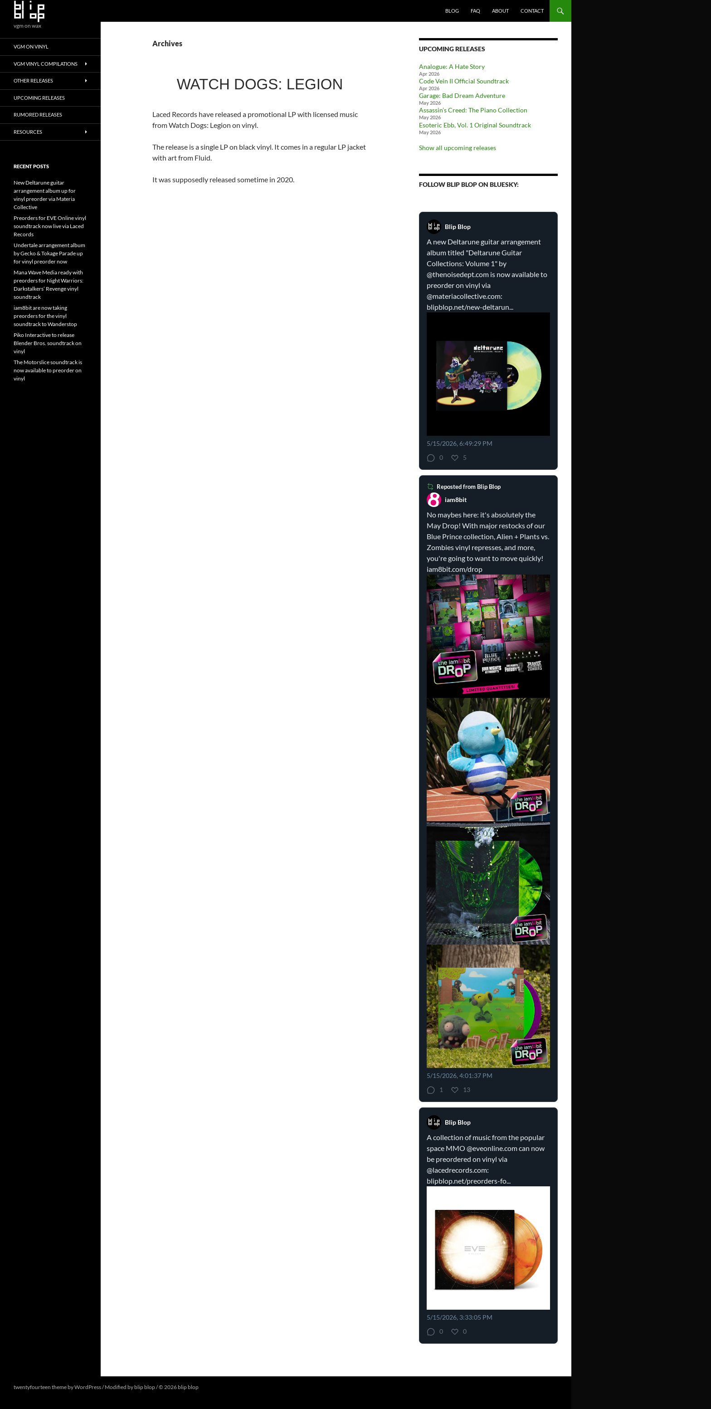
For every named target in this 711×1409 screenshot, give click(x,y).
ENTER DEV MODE (223, 1387)
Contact (532, 11)
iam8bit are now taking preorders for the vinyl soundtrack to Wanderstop (45, 315)
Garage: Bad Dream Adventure (462, 95)
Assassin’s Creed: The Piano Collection (473, 110)
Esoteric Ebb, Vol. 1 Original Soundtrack (475, 125)
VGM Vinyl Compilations (46, 64)
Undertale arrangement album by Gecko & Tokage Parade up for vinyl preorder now (49, 253)
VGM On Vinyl (31, 46)
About (500, 11)
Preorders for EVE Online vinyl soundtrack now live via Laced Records (50, 226)
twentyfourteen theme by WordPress (57, 1387)
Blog (452, 11)
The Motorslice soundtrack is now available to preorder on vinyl (48, 370)
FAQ (475, 11)
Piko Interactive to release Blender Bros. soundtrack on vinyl (48, 343)
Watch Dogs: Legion (260, 84)
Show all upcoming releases (457, 147)
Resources (28, 132)
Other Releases (33, 80)
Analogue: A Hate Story (452, 66)
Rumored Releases (38, 114)
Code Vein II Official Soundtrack (464, 81)
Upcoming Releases (39, 98)
